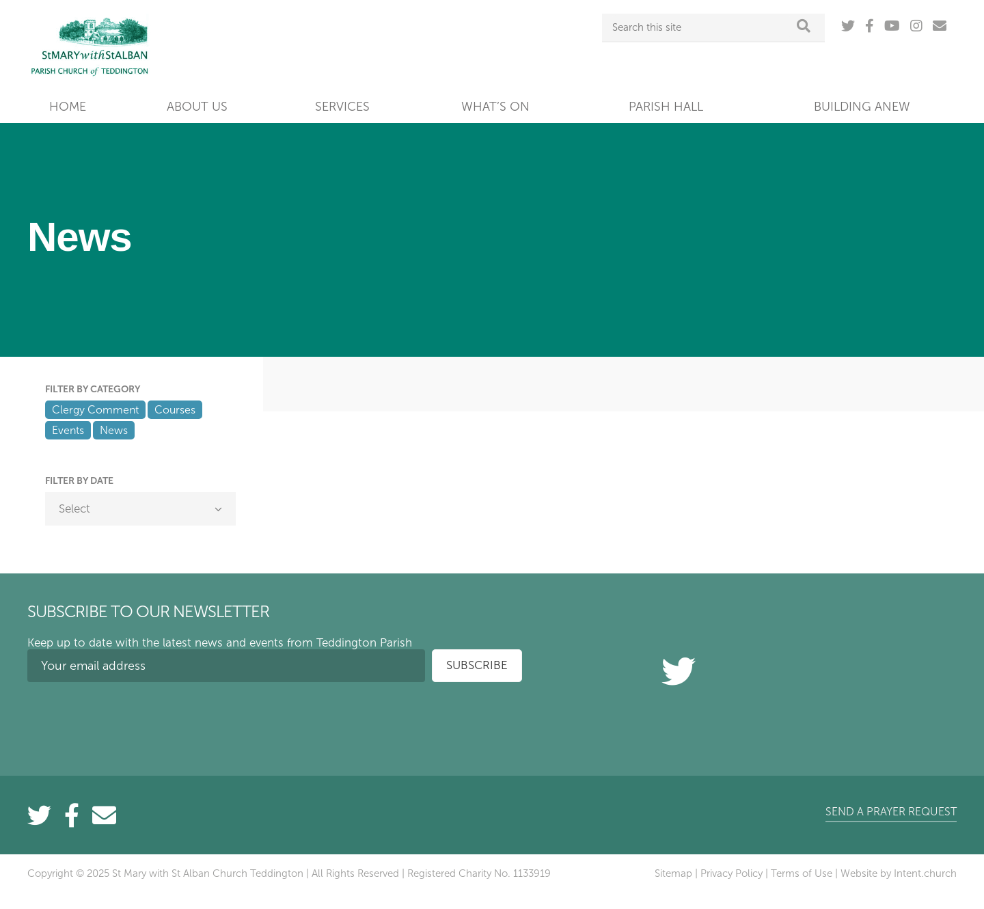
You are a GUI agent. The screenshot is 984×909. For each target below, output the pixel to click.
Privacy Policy (731, 873)
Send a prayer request (891, 811)
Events (68, 430)
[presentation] (131, 719)
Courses (174, 410)
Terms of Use (801, 873)
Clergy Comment (95, 410)
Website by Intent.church (898, 873)
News (114, 430)
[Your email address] (226, 665)
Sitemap (673, 873)
